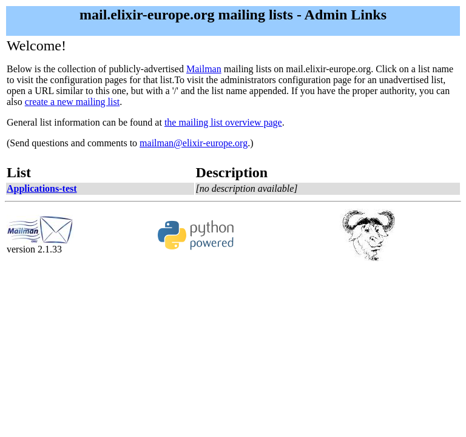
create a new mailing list (72, 102)
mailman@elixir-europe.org (194, 143)
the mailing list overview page (223, 122)
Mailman (203, 69)
